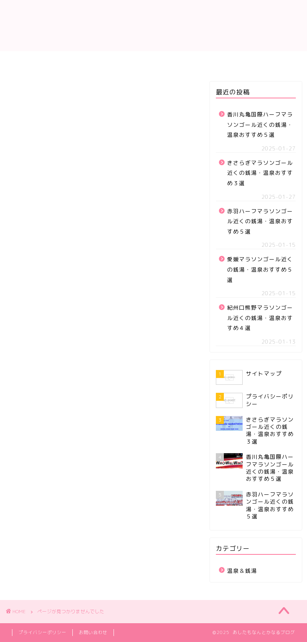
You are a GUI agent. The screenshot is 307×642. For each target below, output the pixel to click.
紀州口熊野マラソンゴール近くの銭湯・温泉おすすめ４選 (260, 318)
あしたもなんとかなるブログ (153, 25)
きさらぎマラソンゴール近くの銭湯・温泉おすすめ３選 (260, 173)
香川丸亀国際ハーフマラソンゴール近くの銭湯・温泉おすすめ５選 (260, 124)
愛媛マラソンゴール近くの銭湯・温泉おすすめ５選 (260, 269)
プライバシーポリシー (42, 632)
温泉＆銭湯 (49, 454)
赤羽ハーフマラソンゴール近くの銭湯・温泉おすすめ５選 (260, 221)
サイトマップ (153, 60)
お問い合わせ (93, 632)
